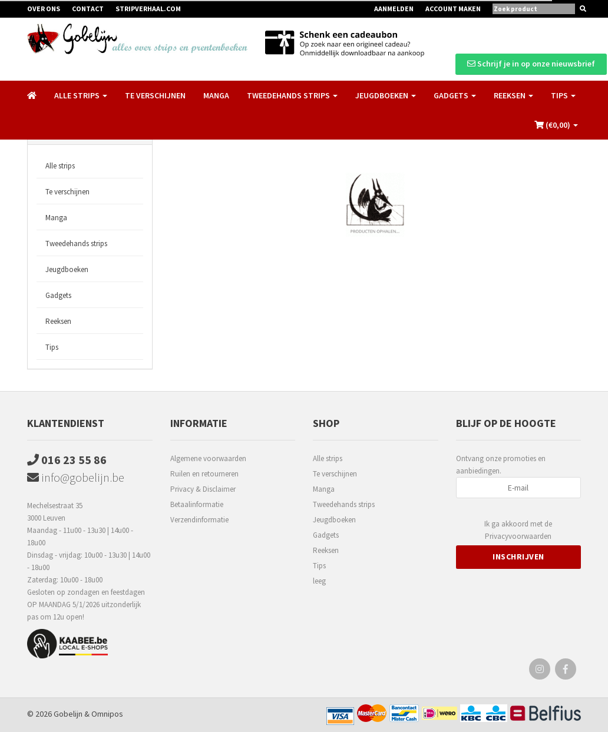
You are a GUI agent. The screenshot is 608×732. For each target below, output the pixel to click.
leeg (319, 581)
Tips (51, 347)
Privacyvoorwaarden (518, 536)
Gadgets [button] (455, 95)
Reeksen (58, 321)
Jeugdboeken (66, 269)
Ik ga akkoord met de (518, 530)
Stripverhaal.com (148, 8)
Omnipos (107, 713)
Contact (88, 8)
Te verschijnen (155, 95)
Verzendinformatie (199, 520)
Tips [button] (563, 95)
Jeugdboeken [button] (385, 95)
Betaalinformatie (196, 504)
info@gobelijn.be (75, 477)
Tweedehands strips (76, 244)
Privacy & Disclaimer (203, 489)
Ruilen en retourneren (204, 474)
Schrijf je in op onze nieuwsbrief (531, 63)
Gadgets (58, 295)
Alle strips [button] (80, 95)
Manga (216, 95)
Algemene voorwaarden (208, 458)
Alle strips (60, 166)
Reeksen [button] (513, 95)
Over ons (43, 8)
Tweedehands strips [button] (292, 95)
